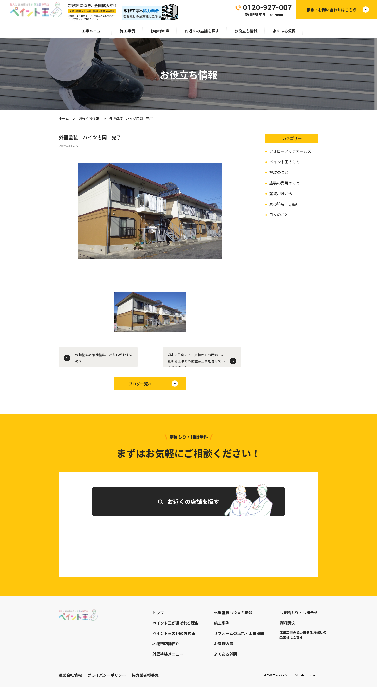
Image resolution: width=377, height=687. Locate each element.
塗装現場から (280, 193)
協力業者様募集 (145, 675)
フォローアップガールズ (290, 151)
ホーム (64, 118)
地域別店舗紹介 (165, 643)
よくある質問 (284, 31)
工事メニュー (93, 31)
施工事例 (127, 31)
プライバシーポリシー (107, 675)
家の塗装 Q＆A (283, 204)
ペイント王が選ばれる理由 (175, 623)
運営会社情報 (70, 675)
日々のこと (279, 214)
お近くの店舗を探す (202, 31)
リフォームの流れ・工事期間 (239, 633)
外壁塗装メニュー (167, 654)
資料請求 (287, 623)
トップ (158, 612)
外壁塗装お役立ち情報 (233, 612)
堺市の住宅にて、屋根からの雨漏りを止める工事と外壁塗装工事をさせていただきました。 (196, 359)
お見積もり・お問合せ (298, 612)
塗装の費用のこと (284, 183)
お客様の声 (160, 31)
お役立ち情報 (246, 31)
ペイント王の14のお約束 (173, 633)
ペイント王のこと (284, 162)
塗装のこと (279, 172)
